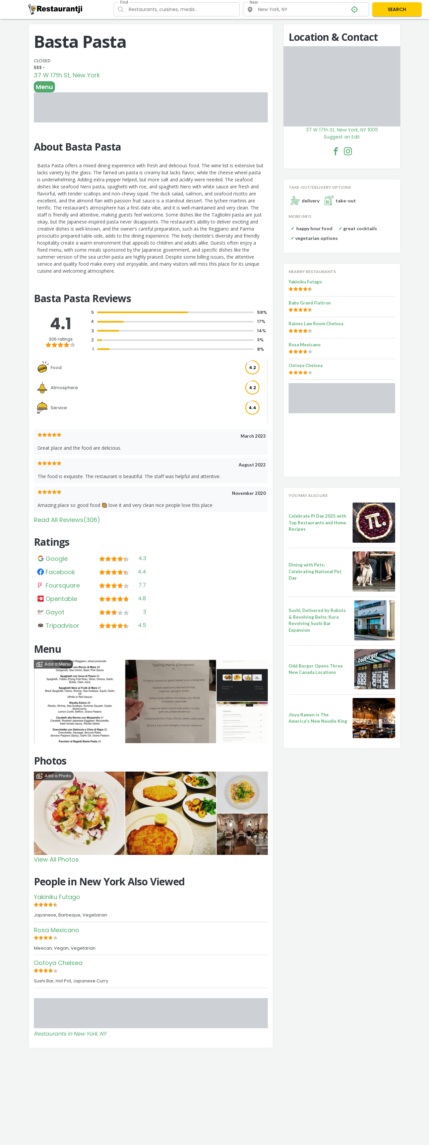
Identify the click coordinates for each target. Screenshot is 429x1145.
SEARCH (397, 9)
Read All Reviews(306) (67, 520)
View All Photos (56, 859)
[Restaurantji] (55, 9)
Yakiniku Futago (57, 897)
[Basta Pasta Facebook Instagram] (348, 151)
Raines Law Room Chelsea (316, 323)
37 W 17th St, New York (67, 75)
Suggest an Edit (342, 137)
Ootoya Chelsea (58, 963)
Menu (44, 87)
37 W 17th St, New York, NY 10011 (342, 129)
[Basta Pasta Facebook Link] (336, 151)
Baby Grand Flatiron (310, 302)
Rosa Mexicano (56, 930)
